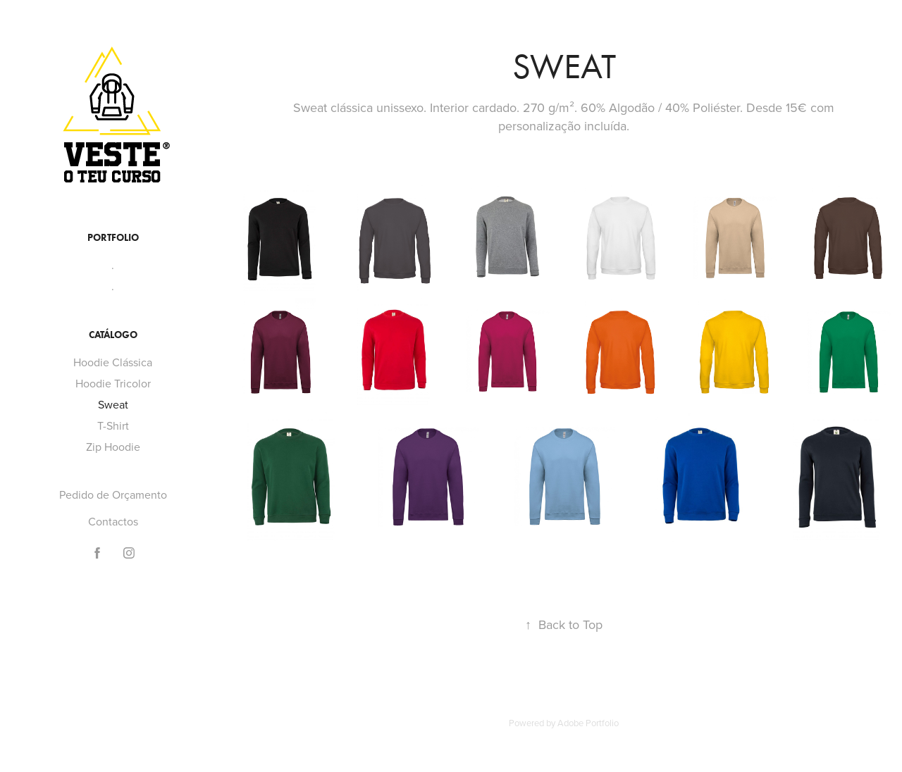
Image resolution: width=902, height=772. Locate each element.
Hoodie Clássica (112, 362)
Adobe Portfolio (588, 722)
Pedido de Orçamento (113, 494)
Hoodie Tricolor (113, 383)
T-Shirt (113, 425)
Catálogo (113, 335)
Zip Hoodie (113, 446)
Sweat (113, 404)
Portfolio (113, 238)
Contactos (113, 521)
